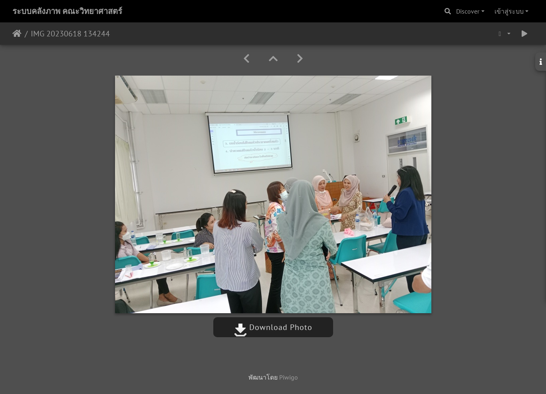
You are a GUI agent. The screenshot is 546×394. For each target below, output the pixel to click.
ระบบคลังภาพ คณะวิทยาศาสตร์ (67, 11)
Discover (467, 11)
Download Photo (273, 327)
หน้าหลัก (17, 34)
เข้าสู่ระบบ (509, 11)
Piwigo (288, 377)
